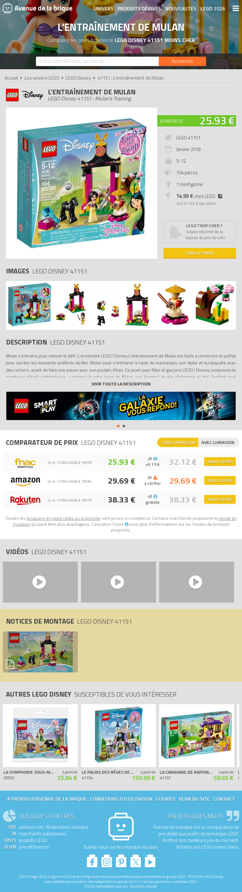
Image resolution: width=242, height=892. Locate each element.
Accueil (11, 77)
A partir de (171, 121)
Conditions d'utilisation (121, 799)
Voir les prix (200, 253)
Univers (103, 8)
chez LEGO (200, 196)
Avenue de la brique (37, 8)
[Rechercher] (182, 61)
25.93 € (217, 120)
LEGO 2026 (212, 8)
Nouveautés (180, 8)
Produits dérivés (139, 8)
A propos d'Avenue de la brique (47, 799)
